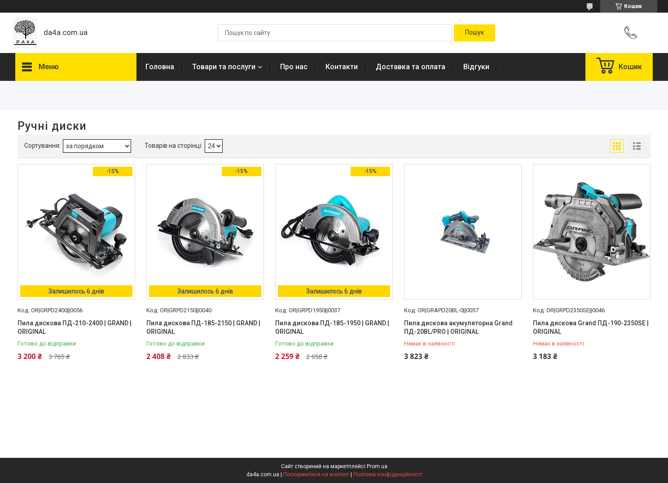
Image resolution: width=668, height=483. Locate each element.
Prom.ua (377, 466)
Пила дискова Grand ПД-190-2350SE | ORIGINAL (591, 327)
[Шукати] (474, 32)
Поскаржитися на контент (316, 474)
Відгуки (476, 66)
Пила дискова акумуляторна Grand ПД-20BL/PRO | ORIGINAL (458, 327)
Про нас (294, 66)
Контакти (341, 66)
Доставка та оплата (410, 66)
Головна (159, 66)
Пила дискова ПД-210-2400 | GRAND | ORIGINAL (75, 327)
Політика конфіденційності (387, 474)
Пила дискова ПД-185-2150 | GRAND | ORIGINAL (203, 327)
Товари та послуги (223, 66)
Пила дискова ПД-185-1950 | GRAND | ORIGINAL (332, 327)
